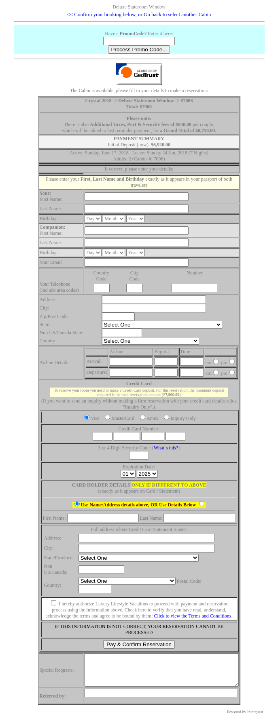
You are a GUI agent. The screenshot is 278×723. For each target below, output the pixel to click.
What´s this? (166, 448)
